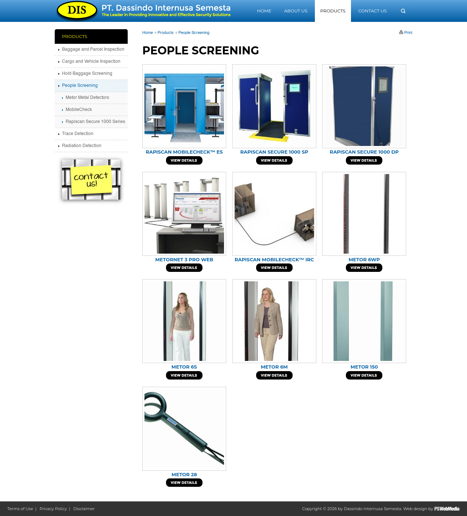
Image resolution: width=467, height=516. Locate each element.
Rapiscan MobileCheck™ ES (184, 152)
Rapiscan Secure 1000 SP (274, 152)
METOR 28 (184, 474)
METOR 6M (274, 367)
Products (333, 11)
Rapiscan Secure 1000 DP (364, 152)
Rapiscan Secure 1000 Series (95, 122)
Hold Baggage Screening (87, 74)
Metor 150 (364, 367)
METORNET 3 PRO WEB (184, 259)
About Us (296, 11)
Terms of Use (20, 508)
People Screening (193, 33)
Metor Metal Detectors (87, 98)
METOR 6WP (364, 259)
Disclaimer (84, 508)
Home (264, 11)
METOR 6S (184, 367)
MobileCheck (79, 110)
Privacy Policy (53, 508)
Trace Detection (77, 134)
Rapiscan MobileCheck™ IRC (274, 259)
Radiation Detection (81, 146)
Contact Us (372, 11)
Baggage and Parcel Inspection (93, 49)
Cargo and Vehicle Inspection (91, 61)
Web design (415, 508)
